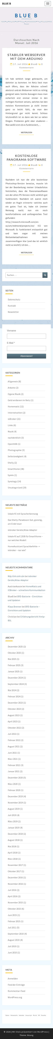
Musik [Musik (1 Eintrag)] (35, 1015)
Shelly (11, 462)
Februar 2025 (14, 665)
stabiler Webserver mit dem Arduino (26, 56)
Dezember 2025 (15, 646)
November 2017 (15, 865)
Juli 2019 (12, 815)
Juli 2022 (12, 733)
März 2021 (13, 758)
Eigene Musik (14, 394)
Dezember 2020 (15, 777)
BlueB (34, 64)
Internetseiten (15, 412)
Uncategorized (15, 487)
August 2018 (14, 840)
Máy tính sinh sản (16, 576)
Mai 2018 (12, 846)
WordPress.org (15, 997)
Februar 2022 (14, 740)
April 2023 (12, 721)
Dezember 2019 (15, 796)
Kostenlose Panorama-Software (26, 157)
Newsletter (13, 311)
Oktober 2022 (14, 727)
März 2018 (13, 858)
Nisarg (30, 1035)
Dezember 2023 (15, 702)
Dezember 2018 (15, 833)
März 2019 (13, 821)
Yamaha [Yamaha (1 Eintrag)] (43, 1015)
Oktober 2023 (14, 708)
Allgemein (13, 381)
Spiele (11, 475)
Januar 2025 (13, 671)
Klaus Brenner (14, 606)
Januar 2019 (13, 827)
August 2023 (14, 715)
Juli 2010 (12, 946)
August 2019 (14, 808)
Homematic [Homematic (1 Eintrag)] (14, 1015)
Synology (12, 481)
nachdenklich (14, 437)
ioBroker (12, 418)
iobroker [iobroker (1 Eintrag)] (21, 1015)
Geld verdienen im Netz (19, 400)
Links (10, 425)
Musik (10, 431)
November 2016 (15, 883)
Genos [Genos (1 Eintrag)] (7, 1015)
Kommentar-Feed (16, 991)
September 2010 (16, 933)
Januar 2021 (13, 771)
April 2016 (12, 896)
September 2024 (16, 684)
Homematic (13, 406)
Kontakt (12, 305)
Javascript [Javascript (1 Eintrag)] (28, 1015)
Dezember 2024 (15, 677)
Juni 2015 (12, 915)
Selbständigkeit (15, 456)
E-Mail (11, 343)
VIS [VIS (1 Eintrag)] (39, 1015)
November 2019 (15, 802)
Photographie (14, 450)
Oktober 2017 (14, 871)
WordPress (42, 1032)
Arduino (11, 387)
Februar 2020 (14, 790)
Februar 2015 (14, 921)
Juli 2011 (12, 927)
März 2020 (13, 784)
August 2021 (14, 746)
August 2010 (14, 940)
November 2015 (15, 902)
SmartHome (14, 468)
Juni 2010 (12, 952)
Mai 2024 (12, 690)
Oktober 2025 (14, 652)
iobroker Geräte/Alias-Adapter (22, 530)
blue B (6, 3)
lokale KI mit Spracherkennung (23, 513)
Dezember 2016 (15, 877)
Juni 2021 (12, 752)
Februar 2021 (14, 765)
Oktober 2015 (14, 908)
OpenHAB (12, 443)
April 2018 (12, 852)
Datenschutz (14, 299)
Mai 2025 (12, 659)
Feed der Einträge (16, 984)
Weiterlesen (27, 132)
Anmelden (13, 978)
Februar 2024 (14, 696)
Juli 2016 (12, 890)
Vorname (11, 330)
